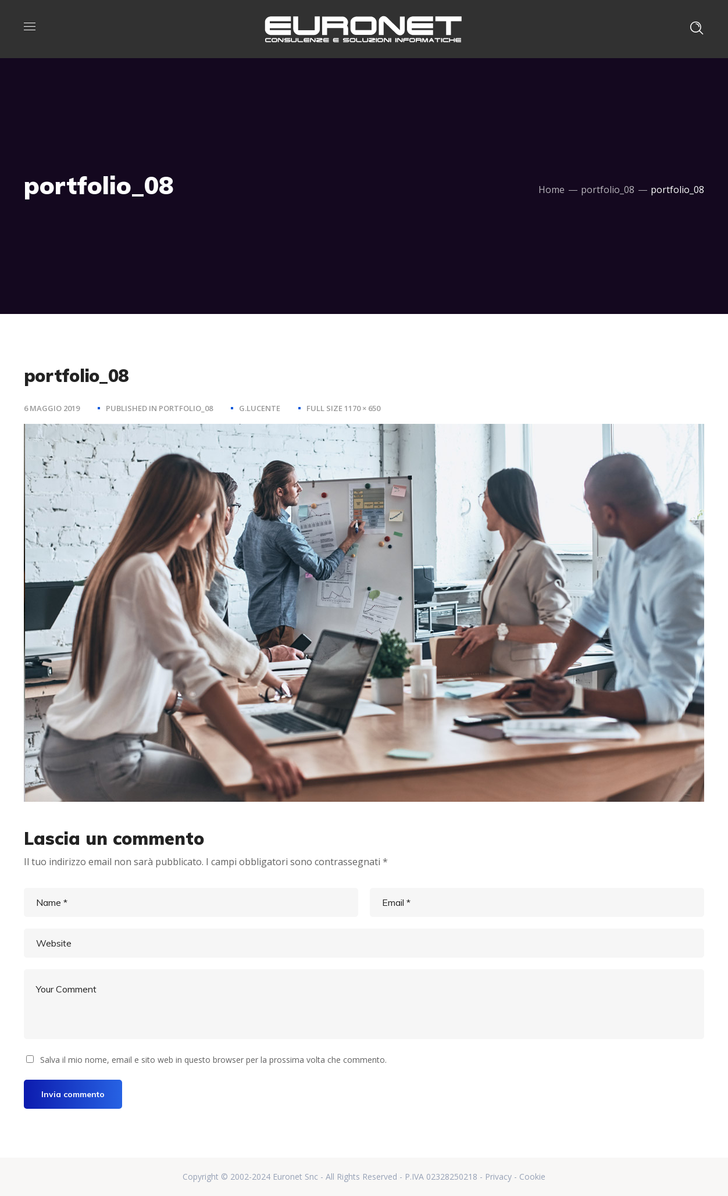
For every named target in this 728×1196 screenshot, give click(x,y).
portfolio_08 (607, 189)
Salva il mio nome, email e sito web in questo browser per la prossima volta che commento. (213, 1059)
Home (551, 189)
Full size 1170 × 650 (343, 408)
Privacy (498, 1176)
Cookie (532, 1176)
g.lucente (259, 408)
